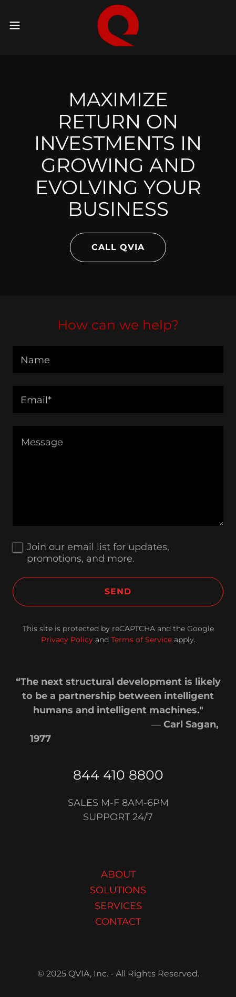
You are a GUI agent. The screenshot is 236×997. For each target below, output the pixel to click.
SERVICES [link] (118, 906)
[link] (118, 25)
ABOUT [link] (118, 874)
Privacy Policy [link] (67, 639)
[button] (21, 25)
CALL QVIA (118, 247)
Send (118, 591)
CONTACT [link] (118, 922)
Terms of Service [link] (141, 639)
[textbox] (118, 359)
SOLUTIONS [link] (118, 890)
